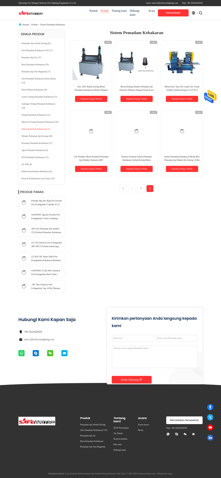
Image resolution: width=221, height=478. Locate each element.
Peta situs (117, 444)
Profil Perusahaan (121, 428)
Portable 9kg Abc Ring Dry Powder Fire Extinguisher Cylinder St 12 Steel (46, 203)
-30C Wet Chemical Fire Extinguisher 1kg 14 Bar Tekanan (45, 286)
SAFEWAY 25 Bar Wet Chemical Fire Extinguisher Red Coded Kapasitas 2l (45, 272)
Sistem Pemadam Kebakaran (52, 24)
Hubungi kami (135, 12)
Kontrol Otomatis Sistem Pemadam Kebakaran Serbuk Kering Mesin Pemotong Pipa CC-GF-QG (136, 160)
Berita (140, 430)
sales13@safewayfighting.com (39, 339)
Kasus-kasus (143, 424)
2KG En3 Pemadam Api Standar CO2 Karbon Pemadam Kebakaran (46, 231)
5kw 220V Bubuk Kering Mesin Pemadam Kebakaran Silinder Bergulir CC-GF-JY (91, 90)
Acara (151, 10)
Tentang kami (119, 10)
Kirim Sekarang (131, 379)
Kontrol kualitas (120, 439)
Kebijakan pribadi (56, 473)
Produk (105, 10)
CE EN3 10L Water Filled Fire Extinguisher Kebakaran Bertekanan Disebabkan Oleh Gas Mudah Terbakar (46, 259)
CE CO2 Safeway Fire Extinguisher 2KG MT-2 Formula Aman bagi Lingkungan (46, 245)
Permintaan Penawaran (173, 13)
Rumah (94, 10)
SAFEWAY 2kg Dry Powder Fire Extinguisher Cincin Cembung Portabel (45, 217)
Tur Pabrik (118, 433)
